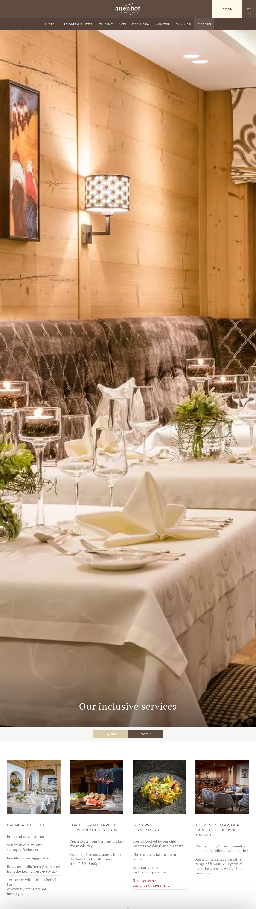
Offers (204, 24)
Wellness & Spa (134, 24)
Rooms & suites (77, 24)
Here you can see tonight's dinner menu (151, 883)
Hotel (51, 24)
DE (249, 9)
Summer (183, 24)
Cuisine (106, 24)
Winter (162, 24)
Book (227, 9)
